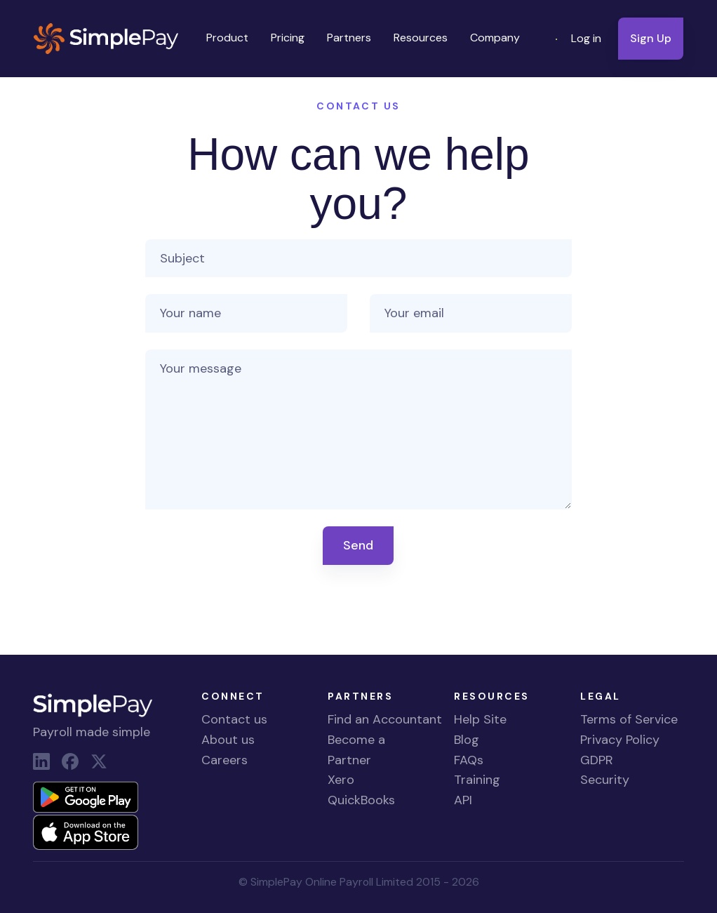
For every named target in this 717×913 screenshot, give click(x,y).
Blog (466, 739)
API (463, 800)
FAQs (468, 760)
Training (477, 779)
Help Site (480, 719)
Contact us (234, 719)
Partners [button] (349, 37)
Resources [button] (421, 37)
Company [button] (495, 37)
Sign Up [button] (650, 38)
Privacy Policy (619, 739)
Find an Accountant (385, 719)
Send (358, 545)
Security (604, 779)
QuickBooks (361, 800)
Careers (224, 760)
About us (228, 739)
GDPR (596, 760)
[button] (558, 38)
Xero (341, 779)
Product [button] (227, 37)
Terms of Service (629, 719)
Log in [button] (586, 38)
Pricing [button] (287, 37)
